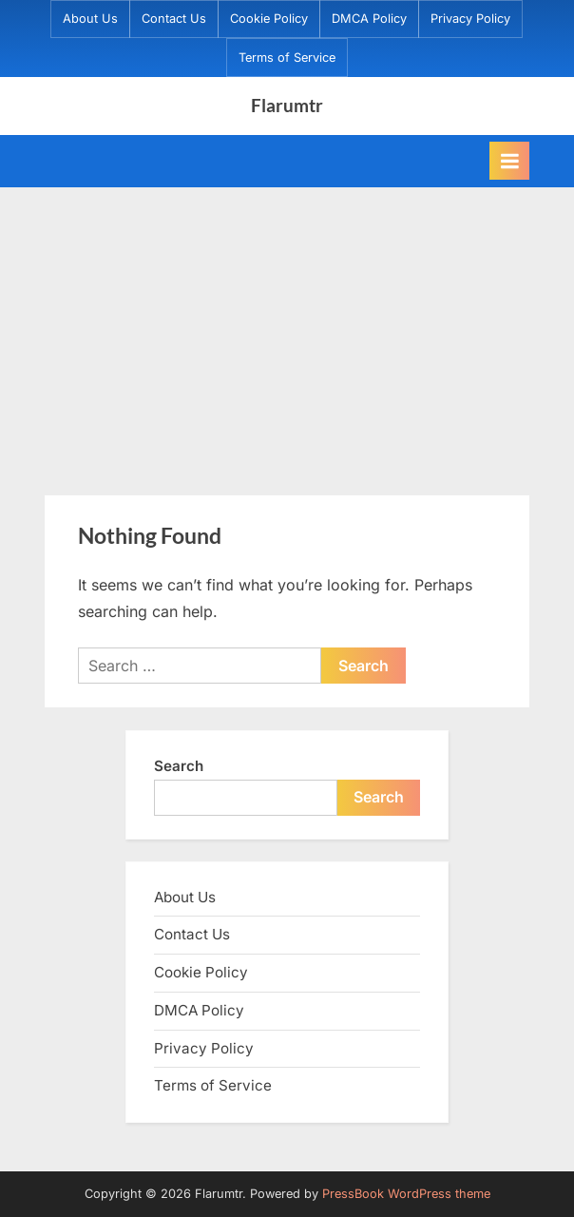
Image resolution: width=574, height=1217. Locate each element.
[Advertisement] (287, 330)
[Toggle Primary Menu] (509, 161)
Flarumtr (287, 105)
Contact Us (174, 18)
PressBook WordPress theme (406, 1194)
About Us (90, 18)
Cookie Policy (269, 18)
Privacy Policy (470, 18)
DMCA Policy (369, 18)
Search (178, 766)
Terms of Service (287, 57)
